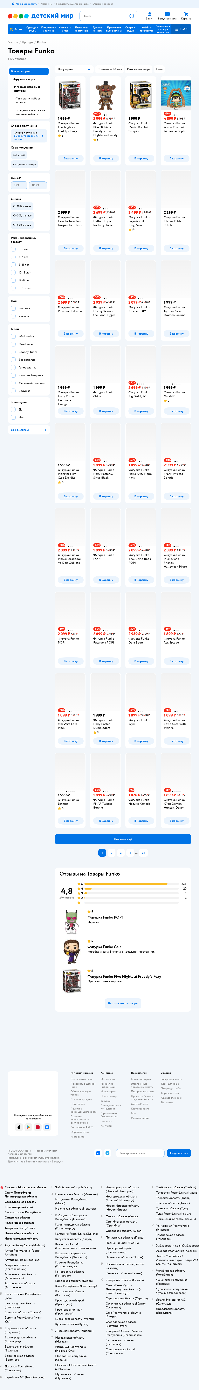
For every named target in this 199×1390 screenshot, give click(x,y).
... (136, 853)
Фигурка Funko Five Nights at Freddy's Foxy (124, 976)
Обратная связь (80, 1132)
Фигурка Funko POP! (105, 917)
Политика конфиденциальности (84, 1110)
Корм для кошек (170, 1083)
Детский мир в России (21, 1161)
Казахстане (42, 1161)
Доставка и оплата (81, 1079)
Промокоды (78, 1104)
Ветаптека (167, 1102)
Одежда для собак (171, 1097)
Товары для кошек (171, 1079)
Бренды (27, 42)
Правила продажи (81, 1099)
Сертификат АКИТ (82, 1127)
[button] (181, 29)
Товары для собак (171, 1088)
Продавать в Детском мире (83, 1085)
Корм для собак (170, 1093)
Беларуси (57, 1161)
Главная (13, 42)
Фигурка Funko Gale (104, 946)
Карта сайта (77, 1136)
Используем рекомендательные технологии (34, 1157)
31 (143, 853)
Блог (134, 1113)
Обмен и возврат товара (81, 1093)
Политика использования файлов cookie (80, 1119)
